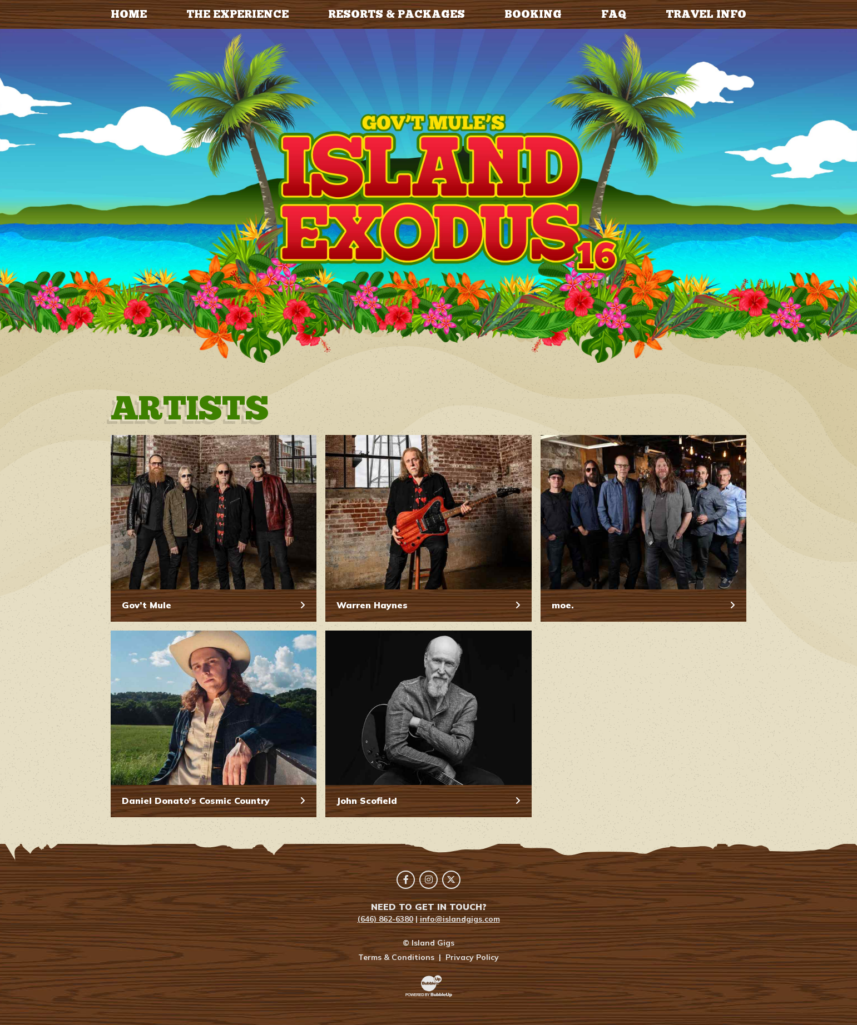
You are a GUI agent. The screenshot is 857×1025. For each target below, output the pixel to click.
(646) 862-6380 (385, 919)
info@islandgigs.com (460, 919)
